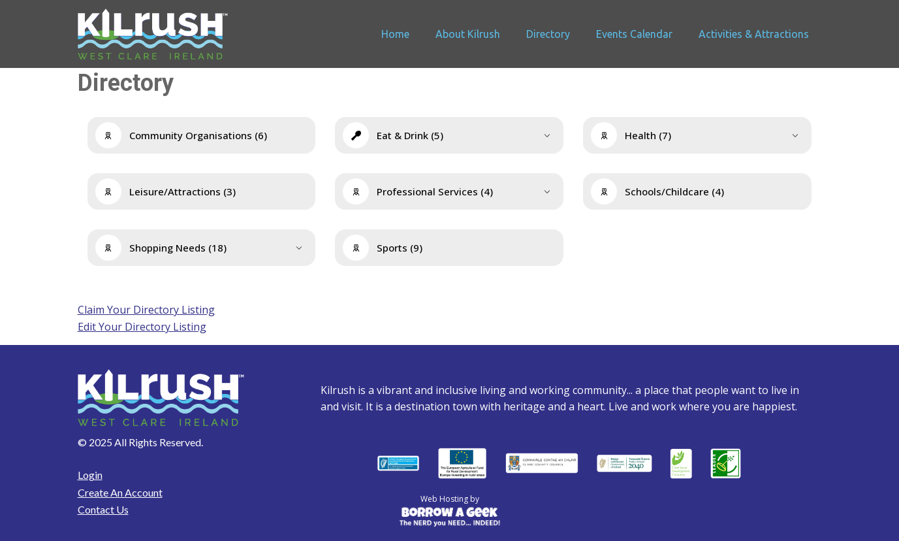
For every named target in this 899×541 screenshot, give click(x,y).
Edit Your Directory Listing (142, 327)
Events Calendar (634, 34)
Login (90, 474)
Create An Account (120, 492)
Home (395, 34)
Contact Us (103, 509)
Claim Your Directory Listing (146, 310)
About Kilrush (467, 34)
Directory (548, 34)
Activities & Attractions (754, 34)
